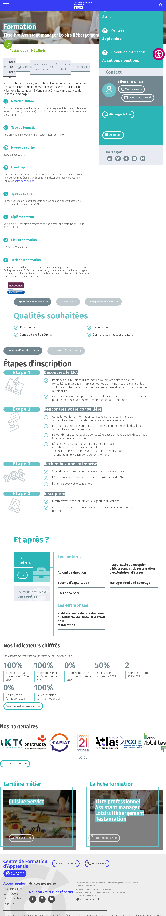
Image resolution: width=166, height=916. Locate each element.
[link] (159, 54)
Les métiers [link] (10, 894)
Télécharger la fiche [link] (120, 115)
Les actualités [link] (12, 899)
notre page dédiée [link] (24, 180)
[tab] (9, 67)
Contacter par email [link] (140, 98)
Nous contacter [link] (68, 864)
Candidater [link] (114, 135)
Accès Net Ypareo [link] (42, 884)
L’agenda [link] (9, 903)
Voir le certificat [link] (87, 900)
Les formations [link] (12, 889)
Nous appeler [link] (100, 864)
